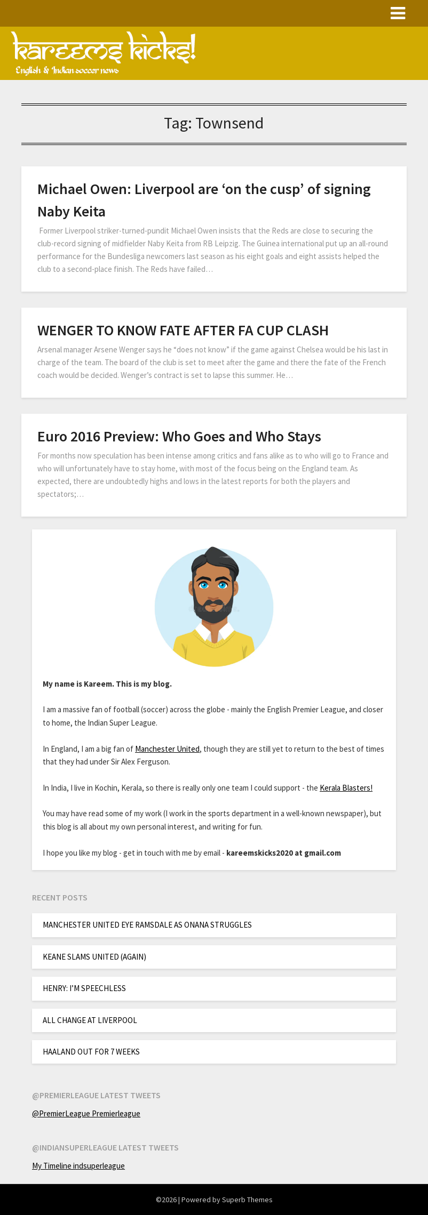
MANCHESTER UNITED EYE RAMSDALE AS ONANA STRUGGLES (147, 925)
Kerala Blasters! (346, 788)
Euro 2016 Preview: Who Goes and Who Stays (179, 436)
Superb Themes (247, 1199)
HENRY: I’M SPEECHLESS (84, 988)
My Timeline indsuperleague (78, 1166)
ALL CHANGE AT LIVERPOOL (90, 1020)
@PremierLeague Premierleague (86, 1113)
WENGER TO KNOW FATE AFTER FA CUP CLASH (183, 330)
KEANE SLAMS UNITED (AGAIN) (94, 957)
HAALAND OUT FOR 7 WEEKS (91, 1052)
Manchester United (167, 749)
